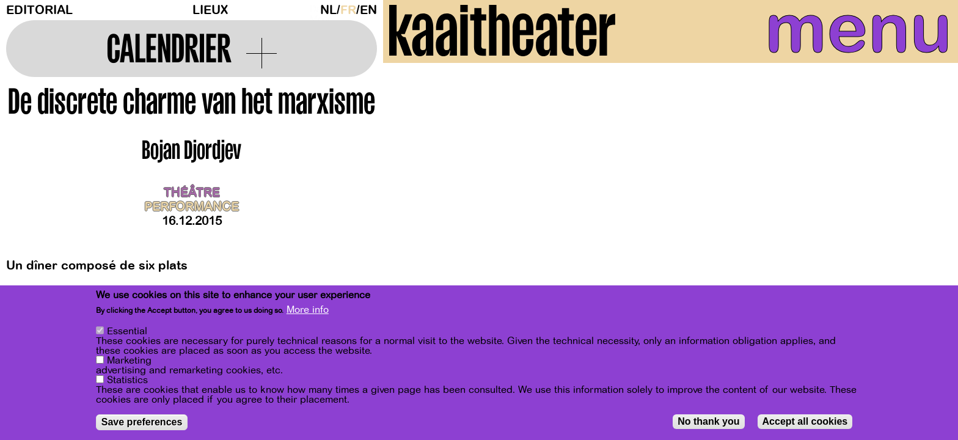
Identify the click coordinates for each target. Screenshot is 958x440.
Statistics (127, 380)
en (368, 10)
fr (348, 10)
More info (308, 310)
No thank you (708, 421)
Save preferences (142, 422)
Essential (127, 331)
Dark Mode (311, 9)
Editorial (39, 10)
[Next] (927, 198)
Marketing (129, 360)
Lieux (210, 10)
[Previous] (413, 198)
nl (328, 10)
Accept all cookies (805, 421)
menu (833, 36)
